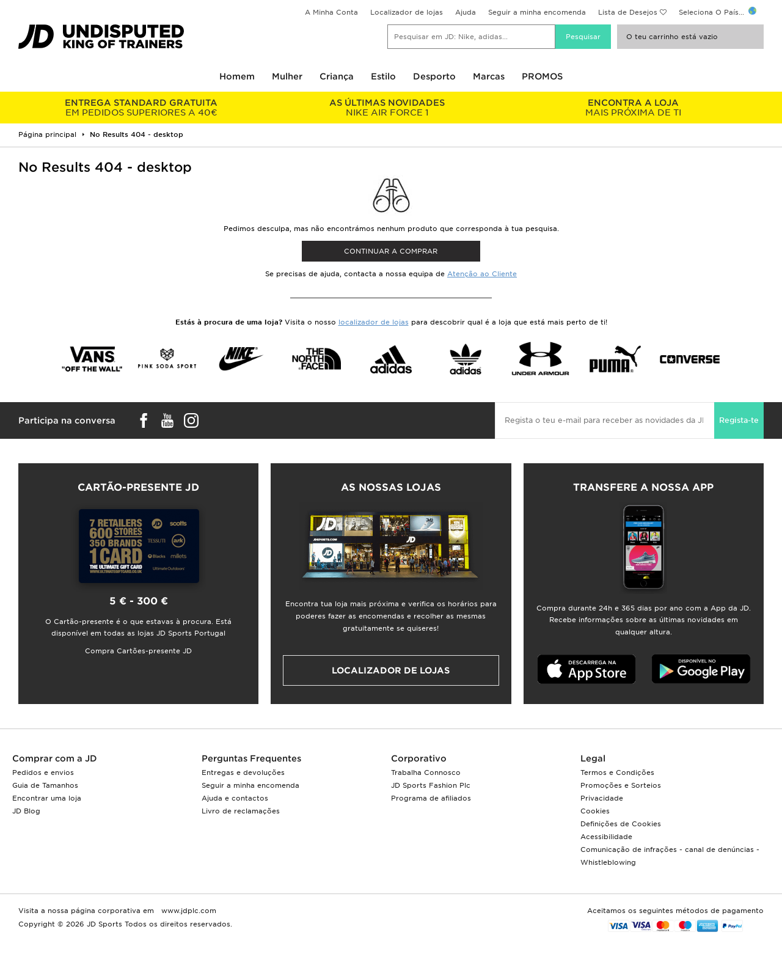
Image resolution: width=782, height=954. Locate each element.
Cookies (595, 811)
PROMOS (542, 76)
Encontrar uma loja (46, 798)
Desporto (434, 76)
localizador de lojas (373, 322)
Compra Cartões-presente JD (138, 651)
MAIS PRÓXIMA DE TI (633, 107)
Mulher (287, 76)
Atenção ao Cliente (482, 274)
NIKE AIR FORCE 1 (388, 107)
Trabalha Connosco (426, 772)
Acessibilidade (606, 836)
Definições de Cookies (620, 824)
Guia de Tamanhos (45, 785)
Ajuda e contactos (235, 798)
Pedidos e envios (43, 772)
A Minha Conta (331, 12)
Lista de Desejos (627, 12)
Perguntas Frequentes (251, 758)
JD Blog (26, 811)
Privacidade (601, 798)
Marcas (489, 76)
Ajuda (465, 12)
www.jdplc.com (187, 910)
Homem (237, 76)
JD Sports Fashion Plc (430, 785)
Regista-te (739, 420)
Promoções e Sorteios (620, 785)
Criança (337, 76)
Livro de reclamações (241, 811)
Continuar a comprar (390, 251)
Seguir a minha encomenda (537, 12)
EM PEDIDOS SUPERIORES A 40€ (141, 107)
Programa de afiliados (431, 798)
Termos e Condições (617, 772)
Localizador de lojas (406, 12)
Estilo (383, 76)
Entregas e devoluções (243, 772)
